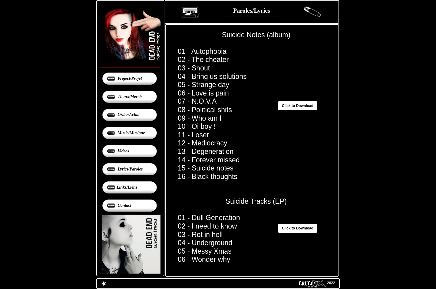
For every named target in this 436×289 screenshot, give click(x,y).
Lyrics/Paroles (130, 169)
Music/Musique (131, 133)
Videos (123, 151)
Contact (124, 205)
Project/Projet (129, 78)
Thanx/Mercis (129, 96)
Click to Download (297, 228)
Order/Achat (128, 114)
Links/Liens (127, 187)
